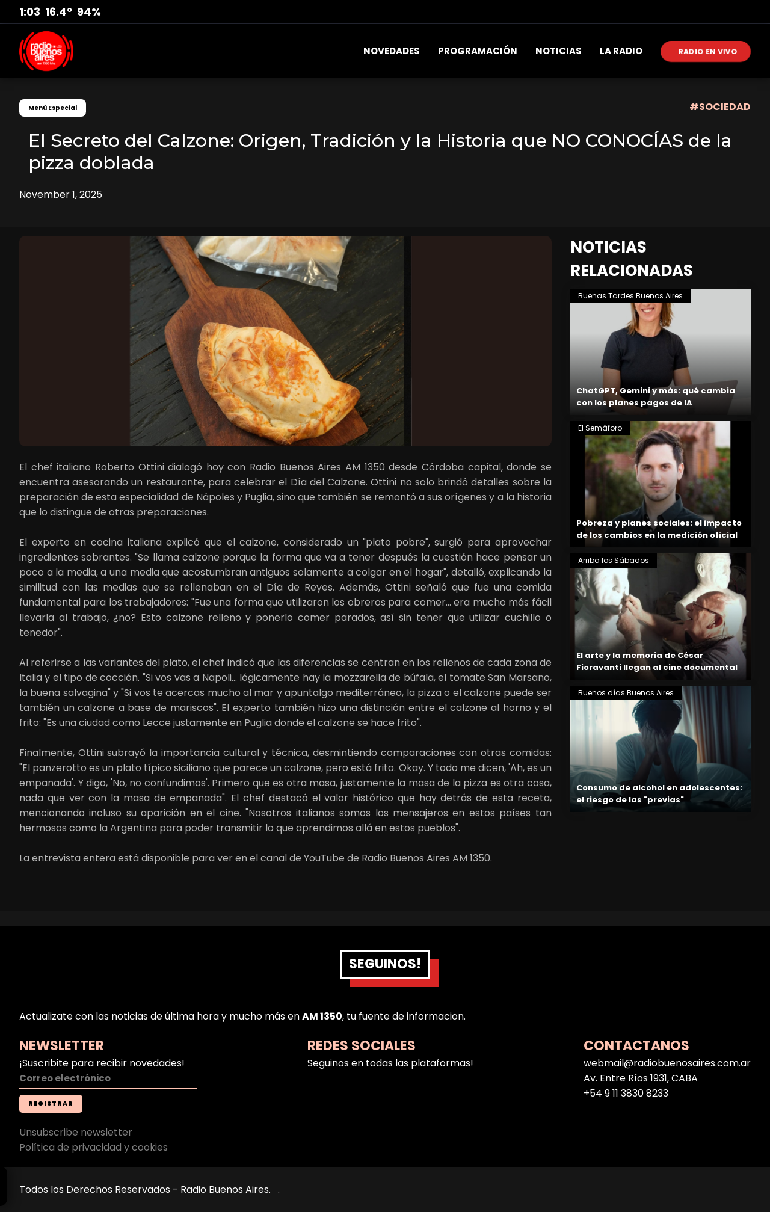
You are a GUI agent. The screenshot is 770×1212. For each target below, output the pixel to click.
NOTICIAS (558, 51)
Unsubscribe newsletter (75, 1132)
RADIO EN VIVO (708, 51)
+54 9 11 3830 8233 (626, 1093)
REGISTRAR (50, 1103)
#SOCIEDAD (720, 107)
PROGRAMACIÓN (477, 51)
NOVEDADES (391, 51)
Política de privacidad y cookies (93, 1147)
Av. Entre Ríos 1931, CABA (641, 1078)
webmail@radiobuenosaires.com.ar (667, 1063)
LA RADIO (621, 51)
